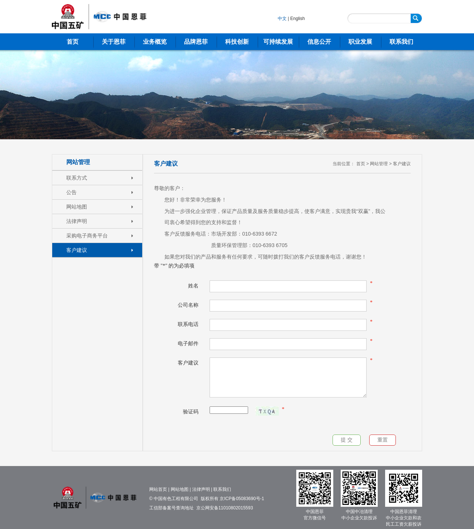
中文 (282, 18)
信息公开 (319, 42)
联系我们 (401, 42)
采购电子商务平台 (87, 236)
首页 (73, 42)
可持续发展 (278, 42)
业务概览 (155, 42)
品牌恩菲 (196, 42)
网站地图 (76, 207)
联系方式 (76, 178)
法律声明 (76, 221)
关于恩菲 (114, 42)
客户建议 (76, 250)
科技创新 (237, 42)
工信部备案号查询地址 (171, 507)
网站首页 (158, 489)
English (297, 18)
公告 (71, 192)
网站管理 (78, 162)
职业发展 (360, 42)
